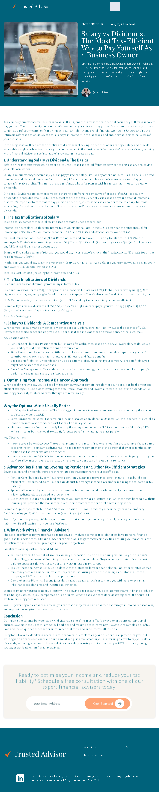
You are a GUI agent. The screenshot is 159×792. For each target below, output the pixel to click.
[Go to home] (37, 754)
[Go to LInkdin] (20, 778)
